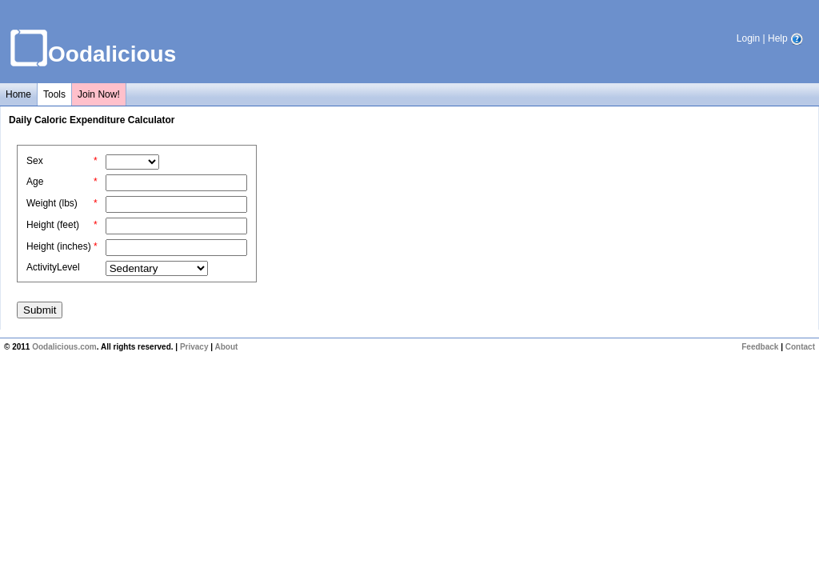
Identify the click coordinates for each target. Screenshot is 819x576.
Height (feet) (52, 224)
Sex (34, 160)
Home (18, 94)
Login (748, 38)
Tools (54, 94)
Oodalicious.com (64, 346)
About (226, 346)
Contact (800, 346)
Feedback (759, 346)
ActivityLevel (53, 267)
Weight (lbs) (52, 203)
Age (34, 181)
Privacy (194, 346)
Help (785, 38)
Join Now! (99, 94)
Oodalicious (112, 54)
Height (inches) (58, 246)
